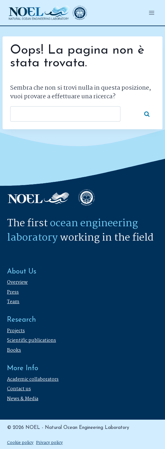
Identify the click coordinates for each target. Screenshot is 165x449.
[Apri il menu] (151, 13)
